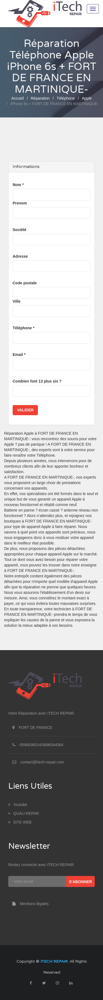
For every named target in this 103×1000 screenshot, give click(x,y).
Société (19, 229)
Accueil (17, 98)
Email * (19, 354)
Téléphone (66, 98)
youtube (17, 804)
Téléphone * (23, 328)
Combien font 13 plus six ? (37, 381)
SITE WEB (20, 822)
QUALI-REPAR (23, 813)
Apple (87, 98)
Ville (17, 301)
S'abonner (80, 882)
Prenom (20, 203)
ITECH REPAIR (54, 961)
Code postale (25, 283)
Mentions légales (28, 903)
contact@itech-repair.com (42, 762)
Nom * (18, 184)
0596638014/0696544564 (41, 745)
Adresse (20, 256)
